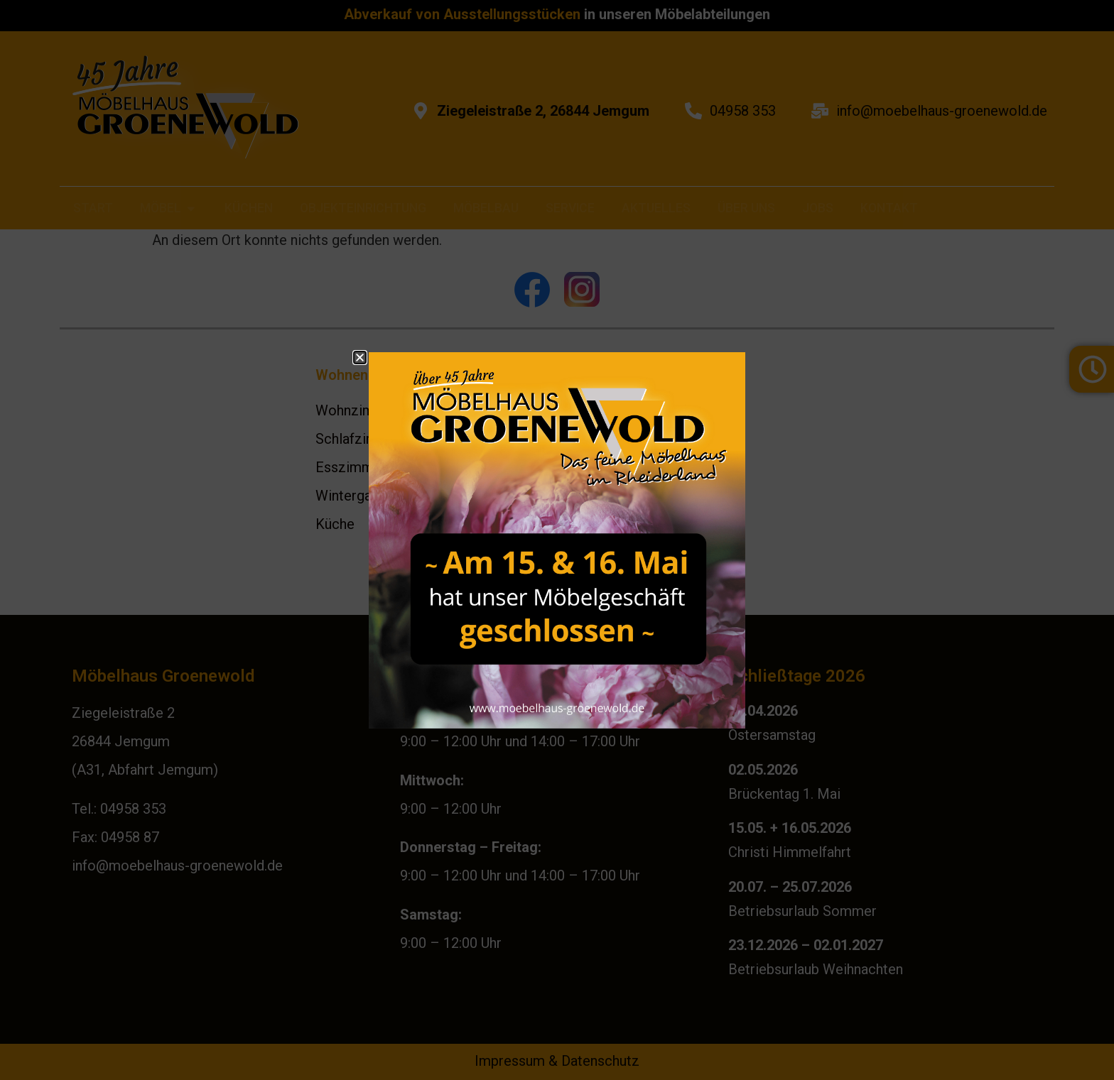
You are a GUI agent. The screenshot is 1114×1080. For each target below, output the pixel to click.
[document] (557, 540)
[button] (360, 357)
